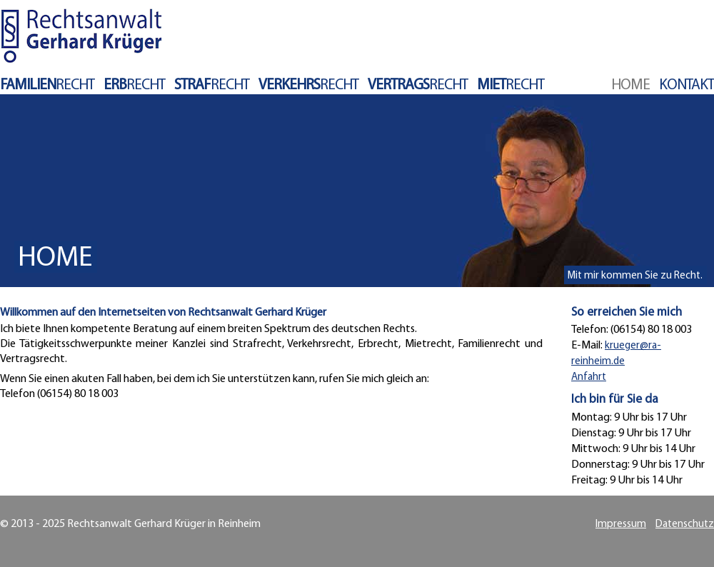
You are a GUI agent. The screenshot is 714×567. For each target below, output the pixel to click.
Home (630, 85)
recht (47, 85)
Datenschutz (684, 524)
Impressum (620, 524)
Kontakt (686, 85)
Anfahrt (588, 377)
